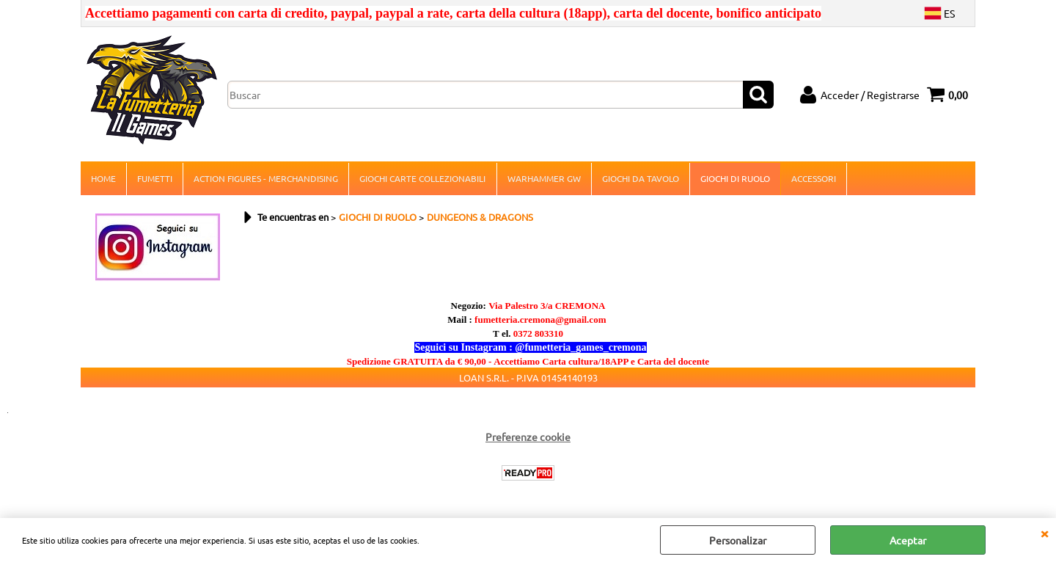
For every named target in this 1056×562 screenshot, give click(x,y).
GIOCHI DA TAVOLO (639, 179)
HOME (103, 179)
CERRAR (1044, 532)
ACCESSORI (813, 179)
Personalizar (737, 540)
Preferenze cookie (528, 438)
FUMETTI (154, 179)
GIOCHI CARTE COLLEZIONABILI (422, 179)
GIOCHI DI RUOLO (734, 179)
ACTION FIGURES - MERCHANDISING (266, 179)
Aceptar (908, 540)
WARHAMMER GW (543, 179)
